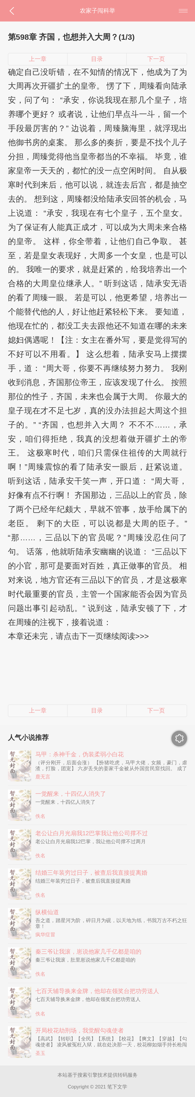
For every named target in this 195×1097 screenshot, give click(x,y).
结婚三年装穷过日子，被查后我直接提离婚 (91, 872)
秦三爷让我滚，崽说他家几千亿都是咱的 (88, 951)
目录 (97, 59)
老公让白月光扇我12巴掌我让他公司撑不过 (91, 833)
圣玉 (40, 1053)
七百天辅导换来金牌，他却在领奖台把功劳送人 (97, 991)
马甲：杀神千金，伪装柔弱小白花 (79, 754)
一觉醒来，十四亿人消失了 (70, 794)
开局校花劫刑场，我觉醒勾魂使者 (79, 1030)
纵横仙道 (47, 912)
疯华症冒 (45, 934)
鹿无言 (42, 777)
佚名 (40, 816)
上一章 (38, 59)
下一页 (156, 59)
